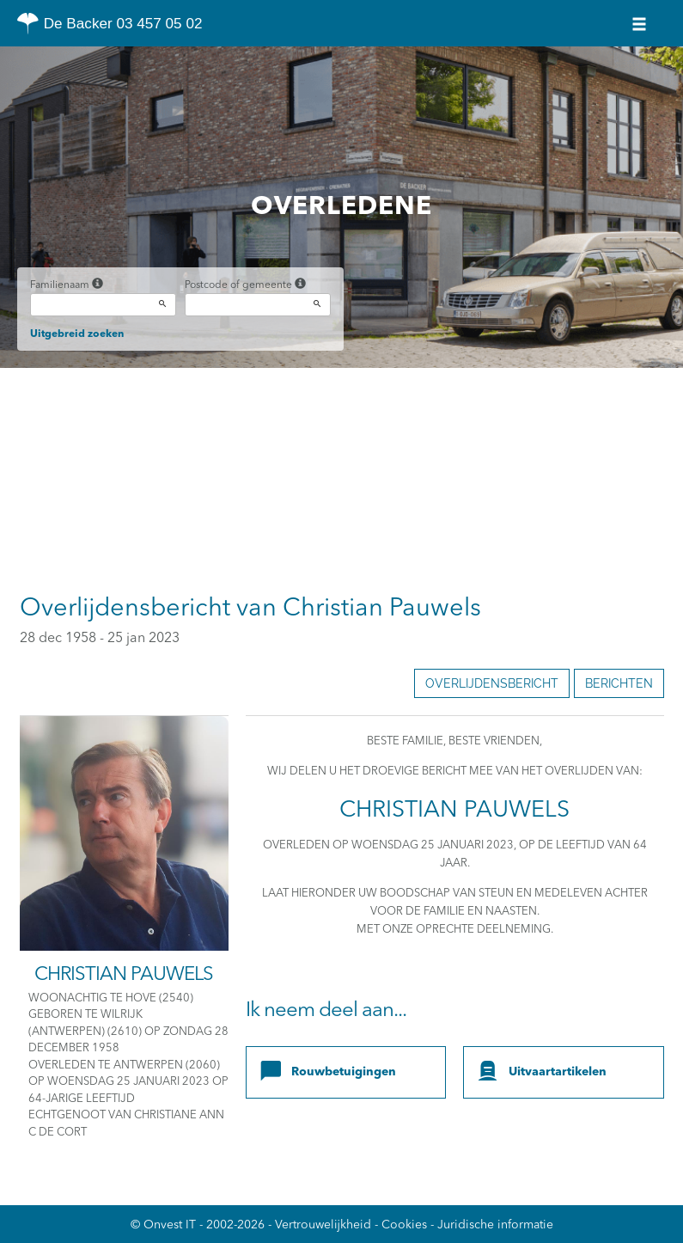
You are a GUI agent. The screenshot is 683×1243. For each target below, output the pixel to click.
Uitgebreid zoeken (77, 334)
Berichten (619, 683)
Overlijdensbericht (491, 683)
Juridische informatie (495, 1225)
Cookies (404, 1225)
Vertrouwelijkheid (323, 1225)
